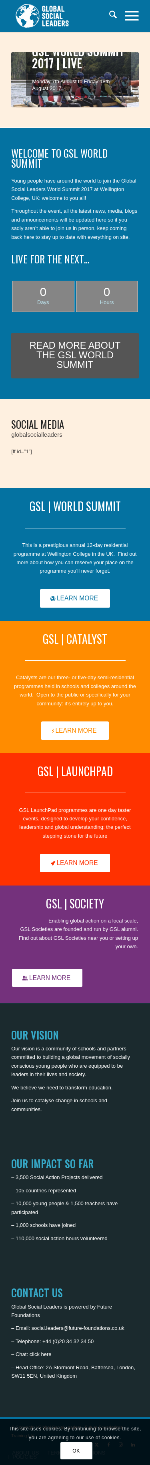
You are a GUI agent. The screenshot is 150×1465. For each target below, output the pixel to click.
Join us (19, 1100)
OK (76, 1451)
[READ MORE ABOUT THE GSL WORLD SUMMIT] (75, 355)
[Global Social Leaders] (62, 16)
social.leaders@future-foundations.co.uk (78, 1328)
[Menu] (128, 16)
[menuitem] (109, 16)
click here (41, 1354)
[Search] (109, 16)
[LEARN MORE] (75, 598)
